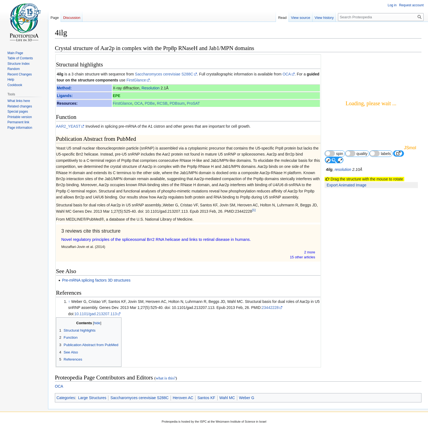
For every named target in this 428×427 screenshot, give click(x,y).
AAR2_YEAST (68, 126)
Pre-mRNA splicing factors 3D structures (96, 249)
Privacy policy (173, 423)
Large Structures (92, 366)
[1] (253, 210)
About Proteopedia (203, 423)
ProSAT (193, 103)
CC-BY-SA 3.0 (251, 408)
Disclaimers (232, 423)
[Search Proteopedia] (381, 17)
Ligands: (65, 95)
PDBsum (177, 103)
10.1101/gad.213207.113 (95, 282)
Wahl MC (227, 366)
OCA (287, 74)
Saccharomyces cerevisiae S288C (164, 74)
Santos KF (206, 366)
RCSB (162, 103)
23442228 (270, 276)
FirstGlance (136, 80)
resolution (343, 156)
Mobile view (255, 423)
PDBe (150, 103)
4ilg (60, 74)
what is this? (166, 346)
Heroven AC (183, 366)
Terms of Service (220, 408)
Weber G (246, 366)
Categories (66, 366)
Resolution (151, 88)
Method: (64, 88)
